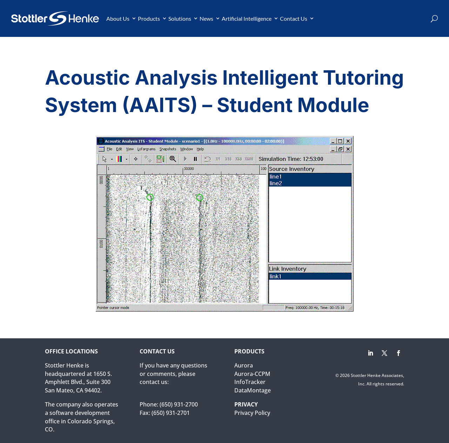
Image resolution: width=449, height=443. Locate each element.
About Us (117, 18)
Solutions (179, 18)
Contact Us (293, 18)
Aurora (243, 365)
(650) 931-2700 (179, 404)
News (206, 18)
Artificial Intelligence (247, 18)
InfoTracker (250, 382)
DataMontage (252, 390)
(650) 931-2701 (171, 413)
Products (149, 18)
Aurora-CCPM (252, 374)
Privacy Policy (252, 413)
